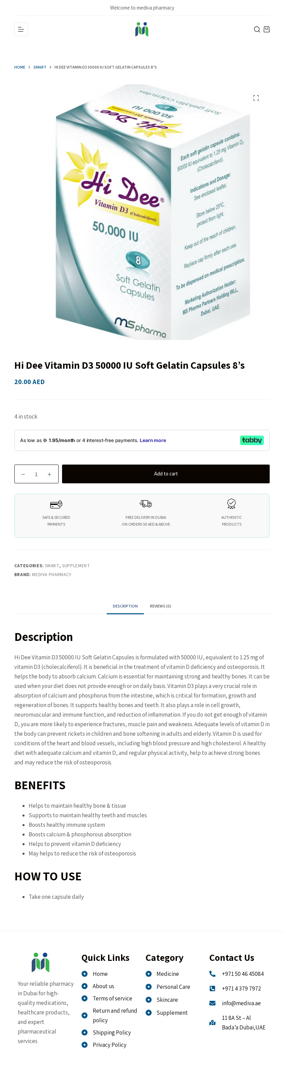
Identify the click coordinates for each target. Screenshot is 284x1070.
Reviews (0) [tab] (160, 606)
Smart (52, 566)
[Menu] (21, 29)
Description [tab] (125, 606)
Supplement (76, 566)
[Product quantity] (36, 474)
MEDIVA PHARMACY (52, 574)
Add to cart (166, 473)
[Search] (257, 29)
